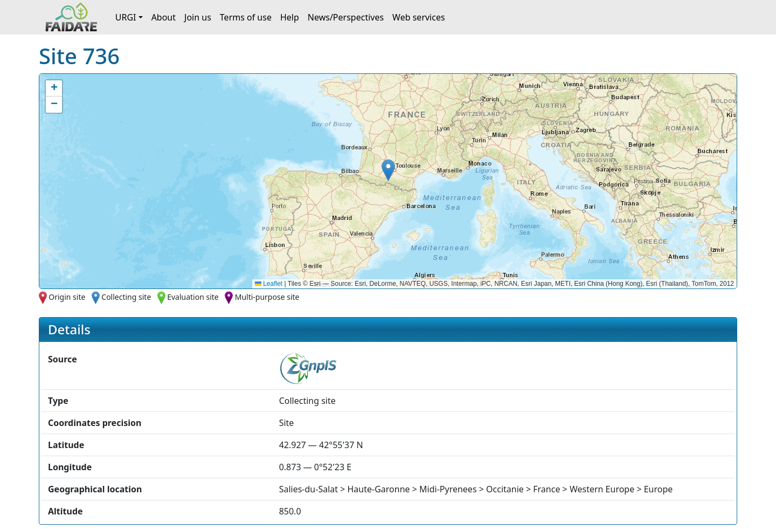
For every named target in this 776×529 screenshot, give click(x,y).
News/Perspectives (346, 17)
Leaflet (268, 283)
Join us (197, 17)
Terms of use (246, 17)
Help (289, 17)
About (163, 17)
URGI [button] (125, 17)
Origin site (66, 297)
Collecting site (126, 297)
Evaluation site (193, 297)
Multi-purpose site (267, 297)
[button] (388, 170)
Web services (418, 17)
